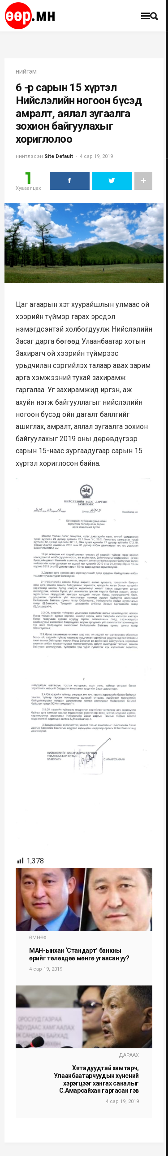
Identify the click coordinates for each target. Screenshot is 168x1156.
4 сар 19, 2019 (96, 156)
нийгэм (26, 72)
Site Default (58, 156)
